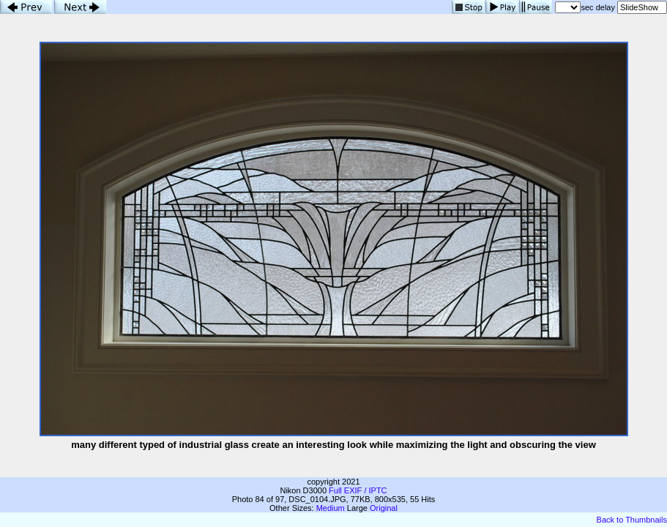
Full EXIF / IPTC (358, 490)
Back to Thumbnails (632, 519)
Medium (330, 508)
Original (384, 508)
